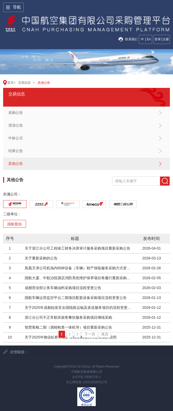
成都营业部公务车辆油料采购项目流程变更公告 (63, 288)
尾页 (104, 334)
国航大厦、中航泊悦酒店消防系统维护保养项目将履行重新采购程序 (79, 278)
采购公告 (15, 112)
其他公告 (44, 82)
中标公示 (15, 138)
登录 (158, 39)
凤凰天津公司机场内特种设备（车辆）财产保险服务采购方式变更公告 (79, 268)
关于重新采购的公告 (41, 258)
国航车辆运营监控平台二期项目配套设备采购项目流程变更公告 (76, 298)
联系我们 (131, 39)
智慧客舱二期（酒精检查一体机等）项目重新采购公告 (68, 327)
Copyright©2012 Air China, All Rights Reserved (86, 366)
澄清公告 (15, 125)
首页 (10, 82)
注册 (166, 39)
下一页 (89, 334)
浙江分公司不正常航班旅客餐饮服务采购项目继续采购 (68, 317)
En (149, 39)
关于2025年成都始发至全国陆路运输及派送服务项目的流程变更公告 (79, 307)
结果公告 (15, 151)
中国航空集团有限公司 (86, 372)
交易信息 (24, 82)
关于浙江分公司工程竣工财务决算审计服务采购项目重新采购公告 (77, 248)
